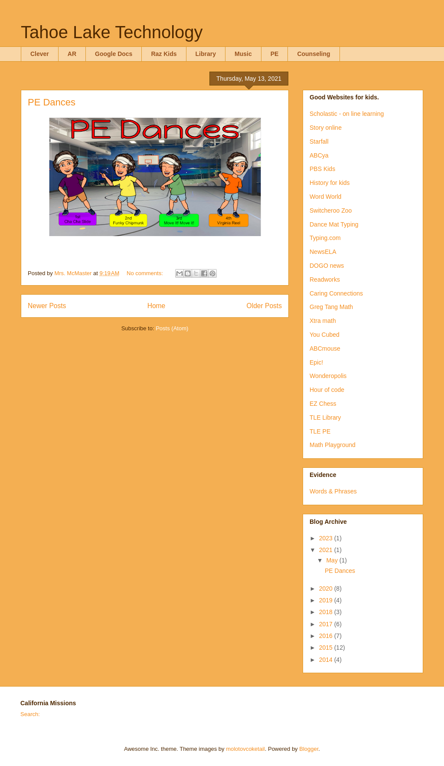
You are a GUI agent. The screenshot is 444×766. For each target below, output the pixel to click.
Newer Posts (47, 305)
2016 (326, 635)
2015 (326, 647)
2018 (326, 611)
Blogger (308, 749)
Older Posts (264, 305)
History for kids (330, 182)
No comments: (145, 273)
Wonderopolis (328, 375)
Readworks (325, 279)
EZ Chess (323, 403)
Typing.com (325, 237)
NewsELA (323, 251)
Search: (30, 714)
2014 (326, 659)
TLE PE (320, 431)
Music (243, 53)
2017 (326, 624)
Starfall (319, 141)
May (332, 560)
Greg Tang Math (331, 306)
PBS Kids (322, 168)
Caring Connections (336, 293)
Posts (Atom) (172, 328)
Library (206, 53)
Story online (326, 127)
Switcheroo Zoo (331, 210)
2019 (326, 600)
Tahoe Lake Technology (112, 32)
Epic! (316, 362)
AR (72, 53)
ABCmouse (325, 348)
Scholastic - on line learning (347, 113)
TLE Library (325, 417)
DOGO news (327, 265)
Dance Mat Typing (334, 224)
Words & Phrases (333, 491)
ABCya (319, 155)
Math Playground (333, 444)
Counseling (313, 53)
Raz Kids (163, 53)
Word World (325, 196)
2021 (326, 549)
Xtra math (323, 320)
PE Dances (51, 102)
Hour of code (327, 389)
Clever (39, 53)
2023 (326, 538)
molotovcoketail (245, 749)
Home (156, 305)
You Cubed (325, 334)
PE (275, 53)
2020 (326, 588)
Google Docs (113, 53)
